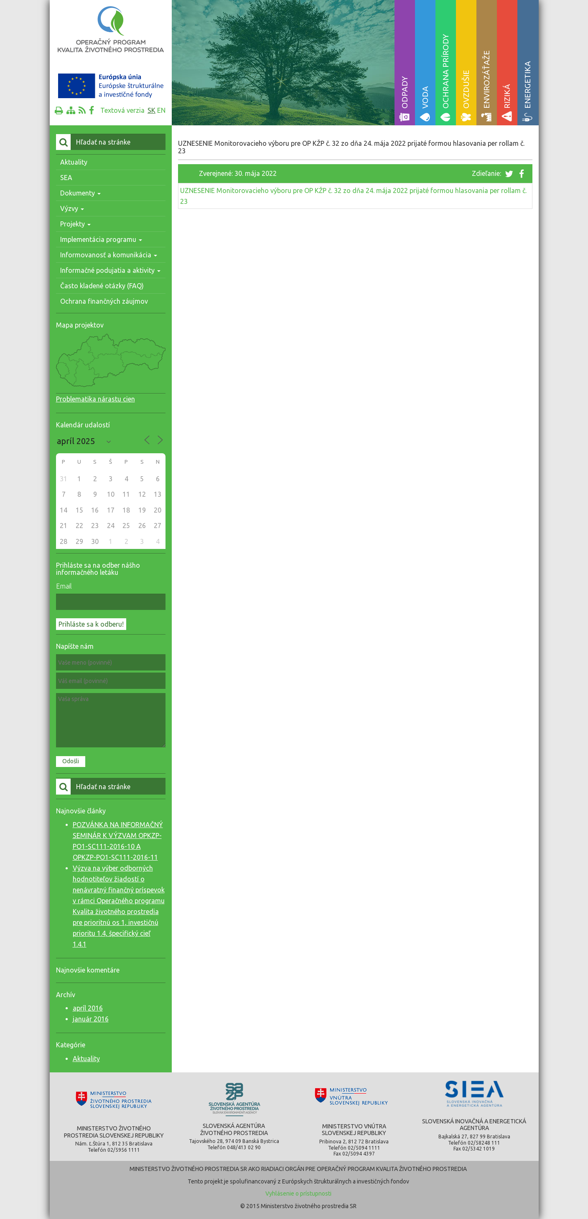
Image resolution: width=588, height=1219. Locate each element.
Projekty (75, 224)
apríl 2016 (88, 1008)
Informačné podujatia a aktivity (110, 270)
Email (64, 586)
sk (151, 110)
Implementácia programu (101, 239)
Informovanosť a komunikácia (108, 255)
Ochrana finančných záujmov (104, 301)
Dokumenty (80, 193)
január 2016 (91, 1019)
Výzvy (72, 208)
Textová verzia (122, 110)
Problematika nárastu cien (95, 399)
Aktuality (73, 162)
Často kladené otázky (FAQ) (102, 286)
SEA (66, 177)
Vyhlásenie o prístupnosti (298, 1193)
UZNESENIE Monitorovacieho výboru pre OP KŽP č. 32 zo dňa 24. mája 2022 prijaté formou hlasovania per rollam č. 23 (353, 196)
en (161, 110)
